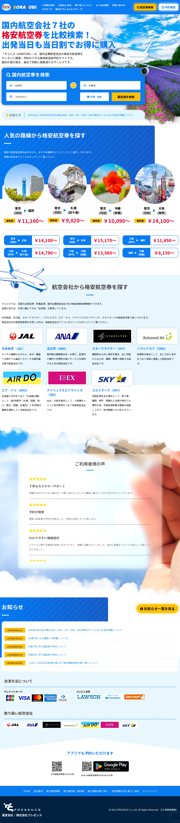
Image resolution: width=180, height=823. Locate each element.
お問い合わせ (118, 5)
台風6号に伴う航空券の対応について (47, 654)
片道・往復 (96, 96)
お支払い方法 (64, 5)
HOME (27, 791)
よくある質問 (102, 5)
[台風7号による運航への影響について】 (48, 638)
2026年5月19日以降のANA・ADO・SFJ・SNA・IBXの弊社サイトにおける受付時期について (75, 630)
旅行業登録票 (53, 791)
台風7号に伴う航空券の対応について (47, 646)
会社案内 (38, 791)
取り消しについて (83, 5)
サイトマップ (149, 791)
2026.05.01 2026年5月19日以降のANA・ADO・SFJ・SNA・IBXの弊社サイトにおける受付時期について (80, 115)
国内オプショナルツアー (68, 9)
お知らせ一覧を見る (157, 608)
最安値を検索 (126, 97)
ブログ (47, 9)
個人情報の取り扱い (98, 791)
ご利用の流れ (48, 5)
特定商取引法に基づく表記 (125, 791)
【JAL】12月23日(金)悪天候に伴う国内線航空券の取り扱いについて (63, 662)
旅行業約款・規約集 (73, 791)
